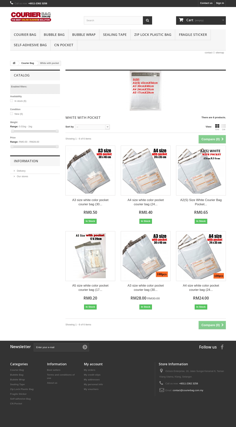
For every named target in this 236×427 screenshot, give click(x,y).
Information (26, 161)
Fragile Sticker (193, 34)
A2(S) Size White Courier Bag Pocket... (201, 202)
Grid (217, 127)
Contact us (206, 3)
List (223, 127)
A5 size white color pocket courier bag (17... (90, 288)
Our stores (22, 176)
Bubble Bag (54, 34)
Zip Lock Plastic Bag (152, 34)
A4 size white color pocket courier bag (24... (146, 202)
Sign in (220, 3)
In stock (20, 101)
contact (209, 52)
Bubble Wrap (84, 34)
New (19, 114)
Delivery (21, 170)
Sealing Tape (115, 34)
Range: (14, 126)
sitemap (220, 52)
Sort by (69, 126)
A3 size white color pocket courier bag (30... (90, 202)
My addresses (92, 379)
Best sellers (53, 370)
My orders (89, 370)
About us (52, 383)
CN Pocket (63, 45)
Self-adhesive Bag (30, 45)
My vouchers (91, 389)
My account (93, 364)
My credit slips (92, 374)
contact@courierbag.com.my (188, 390)
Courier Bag (25, 34)
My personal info (93, 384)
